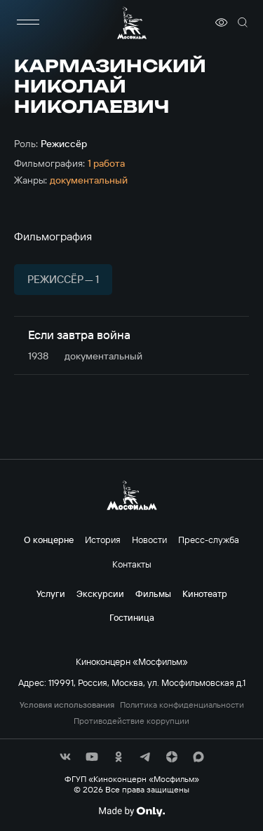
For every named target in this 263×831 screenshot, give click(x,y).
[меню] (28, 22)
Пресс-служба (208, 539)
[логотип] (132, 23)
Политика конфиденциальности (182, 705)
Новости (149, 539)
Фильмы (153, 593)
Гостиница (131, 617)
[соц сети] (65, 756)
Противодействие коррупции (131, 721)
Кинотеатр (204, 593)
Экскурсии (100, 593)
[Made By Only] (131, 811)
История (103, 539)
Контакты (131, 564)
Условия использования (67, 705)
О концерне (49, 539)
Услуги (50, 593)
